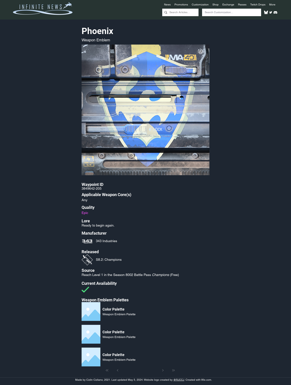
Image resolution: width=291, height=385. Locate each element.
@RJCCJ (178, 379)
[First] (107, 370)
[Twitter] (271, 12)
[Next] (163, 370)
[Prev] (117, 370)
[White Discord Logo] (275, 12)
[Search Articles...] (180, 12)
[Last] (173, 370)
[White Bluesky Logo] (266, 12)
